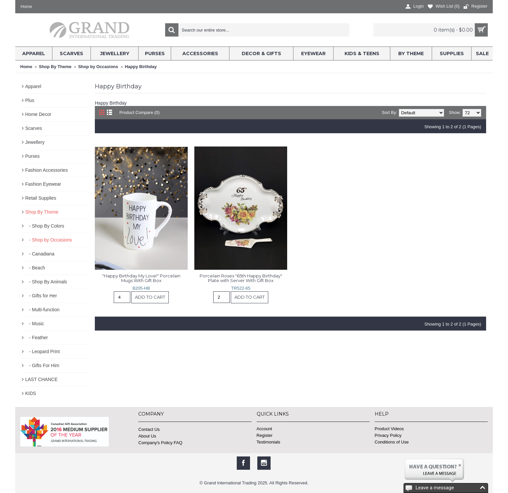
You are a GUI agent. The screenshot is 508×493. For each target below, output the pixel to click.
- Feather (36, 337)
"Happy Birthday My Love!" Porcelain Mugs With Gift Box (141, 278)
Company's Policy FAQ (160, 442)
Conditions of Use (392, 442)
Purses (32, 156)
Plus (29, 100)
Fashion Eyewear (43, 184)
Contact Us (148, 429)
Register (265, 435)
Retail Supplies (40, 198)
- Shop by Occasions (48, 240)
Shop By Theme (41, 212)
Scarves (33, 128)
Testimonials (269, 442)
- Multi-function (42, 309)
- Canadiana (39, 253)
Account (264, 428)
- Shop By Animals (46, 281)
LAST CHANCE (41, 379)
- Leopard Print (42, 351)
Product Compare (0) (139, 112)
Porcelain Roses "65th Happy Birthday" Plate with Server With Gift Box (241, 278)
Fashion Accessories (46, 170)
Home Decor (38, 114)
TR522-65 (240, 288)
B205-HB (141, 288)
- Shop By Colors (44, 226)
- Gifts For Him (42, 365)
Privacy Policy (388, 435)
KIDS (30, 393)
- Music (34, 323)
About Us (147, 436)
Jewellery (34, 142)
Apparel (33, 86)
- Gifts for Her (41, 295)
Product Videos (389, 428)
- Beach (35, 267)
